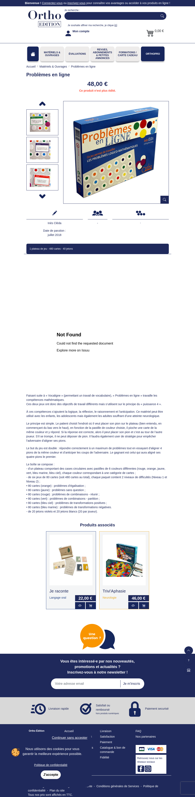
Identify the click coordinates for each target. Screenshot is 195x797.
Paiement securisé (157, 708)
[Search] (110, 16)
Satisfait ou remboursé (108, 709)
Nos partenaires (146, 736)
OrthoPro (153, 53)
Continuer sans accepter (69, 737)
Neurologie (110, 597)
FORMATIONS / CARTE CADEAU (128, 54)
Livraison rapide (58, 708)
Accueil (69, 731)
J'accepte (50, 774)
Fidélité (104, 757)
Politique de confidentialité (51, 765)
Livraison (106, 731)
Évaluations (77, 53)
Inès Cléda (54, 223)
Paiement (106, 742)
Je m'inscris (131, 683)
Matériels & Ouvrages (52, 54)
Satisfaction (107, 736)
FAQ (138, 731)
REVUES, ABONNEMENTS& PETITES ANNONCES (102, 54)
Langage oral (58, 597)
